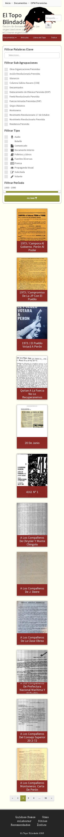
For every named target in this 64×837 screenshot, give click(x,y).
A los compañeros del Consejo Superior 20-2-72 (32, 737)
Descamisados (16, 87)
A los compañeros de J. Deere (32, 590)
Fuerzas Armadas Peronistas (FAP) (25, 101)
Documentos (20, 3)
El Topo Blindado (14, 18)
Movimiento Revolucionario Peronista (27, 119)
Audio (15, 136)
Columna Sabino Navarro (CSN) (24, 83)
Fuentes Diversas (21, 158)
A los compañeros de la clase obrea (32, 639)
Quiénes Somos (25, 817)
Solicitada (17, 172)
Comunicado (18, 145)
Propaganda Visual (21, 167)
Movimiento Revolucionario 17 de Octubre (29, 114)
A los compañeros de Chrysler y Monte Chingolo (32, 541)
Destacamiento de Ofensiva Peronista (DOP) (30, 92)
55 (46, 798)
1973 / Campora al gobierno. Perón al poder (32, 246)
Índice (41, 825)
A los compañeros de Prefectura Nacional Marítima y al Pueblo (32, 688)
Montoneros (15, 110)
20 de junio (32, 443)
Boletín (16, 141)
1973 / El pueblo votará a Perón (32, 344)
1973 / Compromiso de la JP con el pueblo (32, 295)
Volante (16, 176)
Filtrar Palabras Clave (18, 49)
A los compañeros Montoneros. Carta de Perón (32, 786)
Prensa (16, 163)
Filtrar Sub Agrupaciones (21, 63)
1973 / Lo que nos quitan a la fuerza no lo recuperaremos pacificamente (32, 393)
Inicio (8, 3)
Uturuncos (14, 78)
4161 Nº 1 (32, 492)
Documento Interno (22, 150)
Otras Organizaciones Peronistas (25, 69)
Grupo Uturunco (17, 105)
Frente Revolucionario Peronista (24, 96)
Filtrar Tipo (12, 130)
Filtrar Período (14, 183)
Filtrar (32, 198)
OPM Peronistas (39, 3)
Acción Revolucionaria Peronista (25, 73)
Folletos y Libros (21, 154)
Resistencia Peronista (19, 124)
